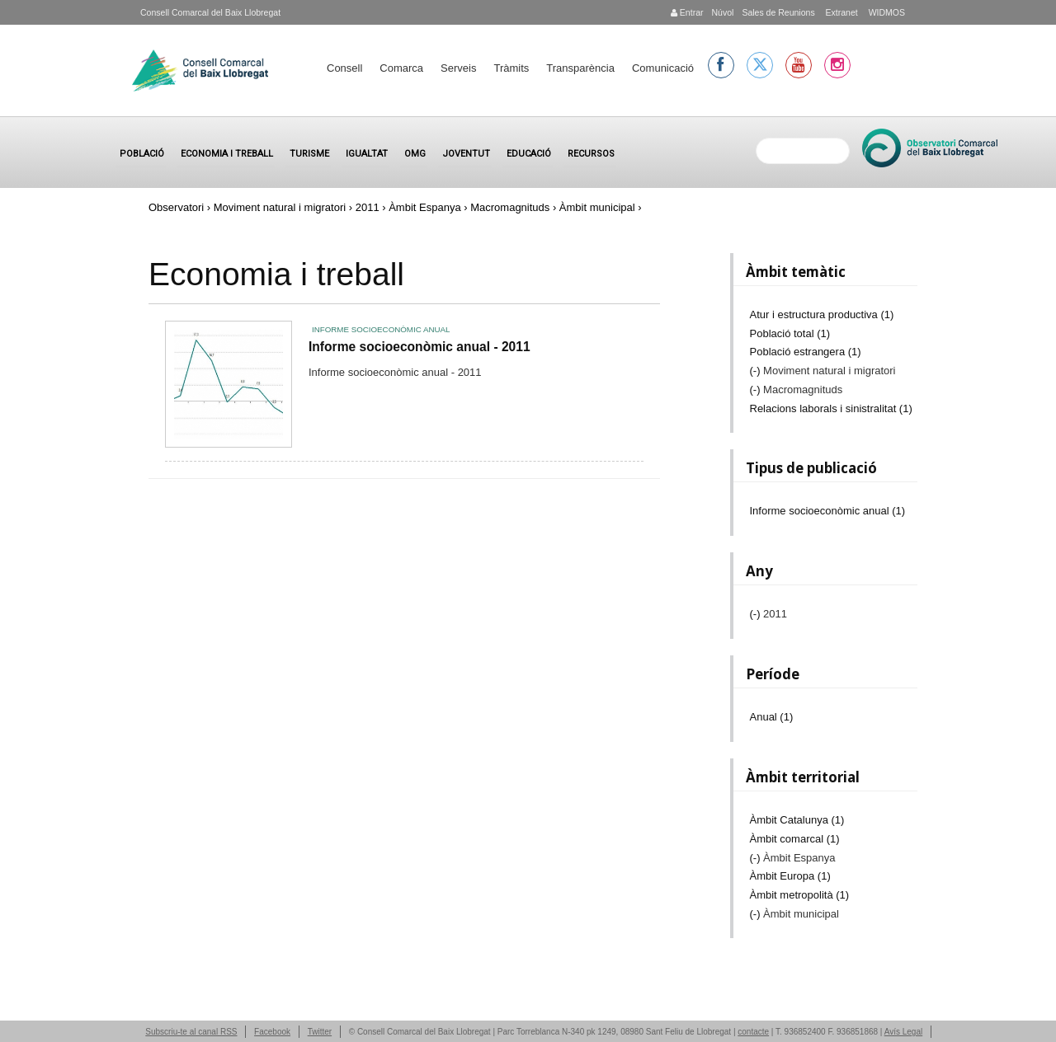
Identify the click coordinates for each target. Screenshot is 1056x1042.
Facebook (272, 1031)
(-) (757, 370)
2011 (368, 207)
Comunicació (663, 68)
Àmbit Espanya (424, 207)
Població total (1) (790, 333)
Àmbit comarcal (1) (795, 839)
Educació (529, 153)
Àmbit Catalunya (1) (797, 820)
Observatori (176, 207)
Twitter (320, 1031)
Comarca (401, 68)
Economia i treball (227, 153)
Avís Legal (903, 1031)
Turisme (309, 153)
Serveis (458, 68)
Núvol (722, 12)
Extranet (840, 12)
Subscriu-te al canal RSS (191, 1031)
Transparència (580, 68)
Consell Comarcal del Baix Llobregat (210, 12)
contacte (753, 1031)
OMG (415, 153)
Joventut (466, 153)
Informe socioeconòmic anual (381, 329)
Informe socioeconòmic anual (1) (828, 511)
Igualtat (367, 153)
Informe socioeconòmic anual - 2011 (419, 347)
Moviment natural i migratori (280, 207)
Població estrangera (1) (805, 351)
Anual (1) (772, 717)
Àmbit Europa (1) (790, 876)
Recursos (591, 153)
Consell (344, 68)
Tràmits (511, 68)
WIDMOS (885, 12)
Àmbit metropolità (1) (800, 895)
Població (142, 153)
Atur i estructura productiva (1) (822, 314)
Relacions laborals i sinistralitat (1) (831, 408)
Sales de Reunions (778, 12)
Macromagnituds (509, 207)
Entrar (687, 12)
